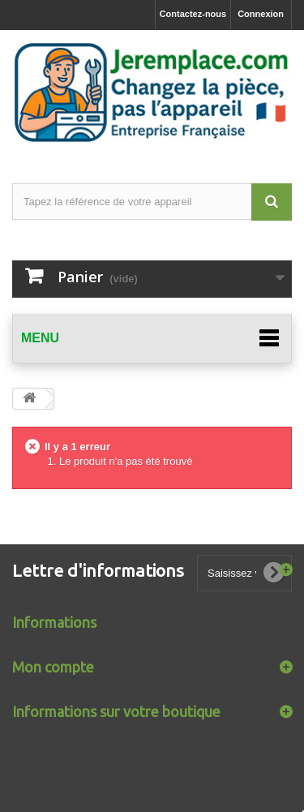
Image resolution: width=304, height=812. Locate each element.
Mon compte (53, 667)
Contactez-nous (193, 14)
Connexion (261, 14)
